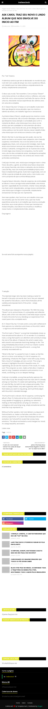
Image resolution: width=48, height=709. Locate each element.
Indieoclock (24, 2)
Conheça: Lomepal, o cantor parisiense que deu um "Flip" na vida (28, 535)
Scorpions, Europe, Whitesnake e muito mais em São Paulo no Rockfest (26, 552)
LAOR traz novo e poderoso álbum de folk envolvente (28, 543)
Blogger (39, 706)
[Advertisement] (24, 591)
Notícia (13, 9)
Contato (30, 703)
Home (18, 703)
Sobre (23, 703)
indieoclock (6, 26)
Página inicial (6, 9)
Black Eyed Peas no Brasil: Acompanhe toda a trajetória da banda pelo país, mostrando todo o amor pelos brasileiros (28, 570)
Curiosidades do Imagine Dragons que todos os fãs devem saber (26, 560)
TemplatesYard (22, 706)
